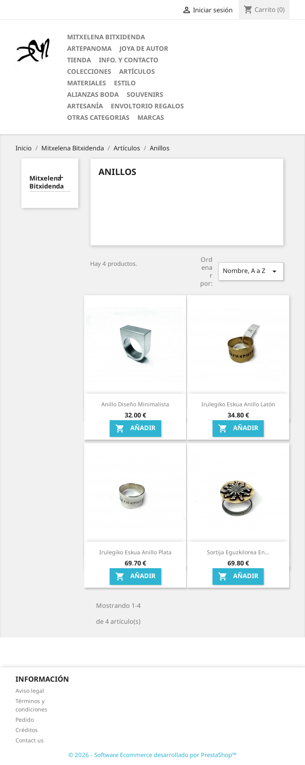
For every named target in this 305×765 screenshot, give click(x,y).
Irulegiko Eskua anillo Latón (238, 404)
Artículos (137, 71)
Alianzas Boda (93, 94)
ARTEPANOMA (89, 48)
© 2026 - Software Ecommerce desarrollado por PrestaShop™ (152, 755)
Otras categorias (98, 117)
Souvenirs (145, 94)
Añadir (135, 429)
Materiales (86, 83)
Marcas (150, 117)
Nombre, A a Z (251, 271)
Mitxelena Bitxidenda (106, 37)
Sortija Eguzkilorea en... (238, 552)
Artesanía (85, 106)
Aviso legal (29, 690)
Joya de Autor (144, 48)
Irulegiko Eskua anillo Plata (135, 552)
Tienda (79, 60)
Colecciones (89, 71)
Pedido (24, 719)
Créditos (26, 730)
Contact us (29, 740)
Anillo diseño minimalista (135, 404)
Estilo (125, 83)
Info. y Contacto (128, 60)
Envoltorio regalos (147, 106)
